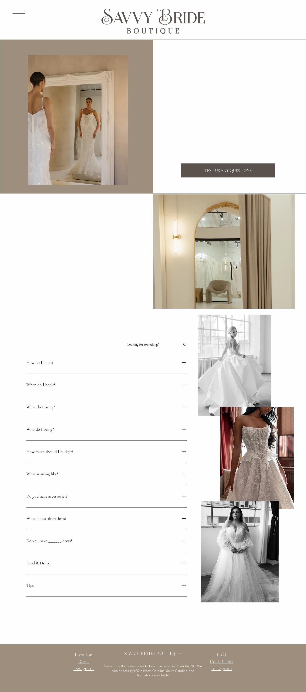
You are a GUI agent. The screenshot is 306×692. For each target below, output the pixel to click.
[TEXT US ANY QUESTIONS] (228, 170)
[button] (19, 12)
